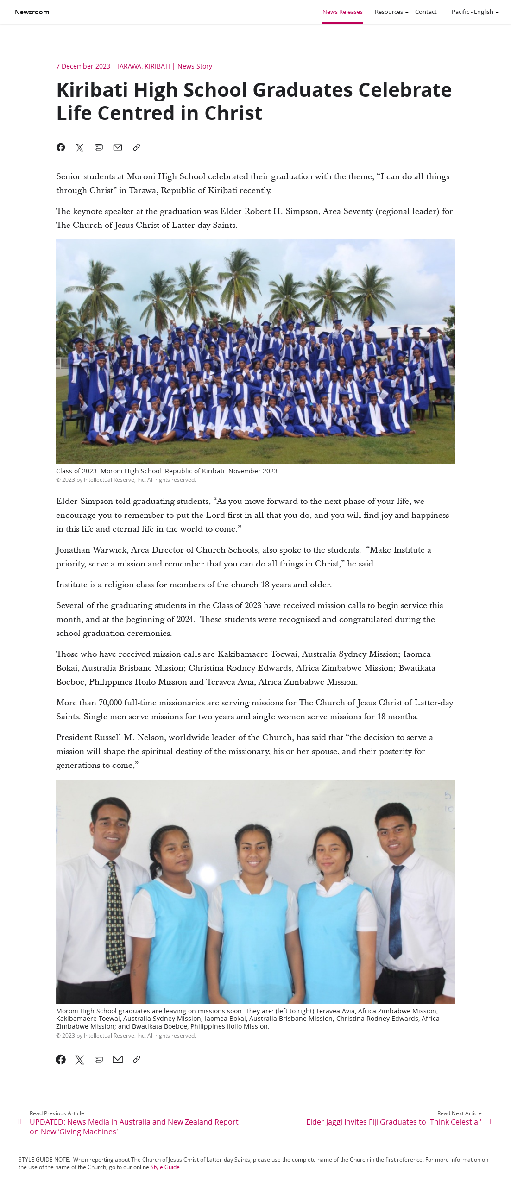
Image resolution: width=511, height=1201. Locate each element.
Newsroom (32, 12)
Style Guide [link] (165, 1167)
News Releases (342, 11)
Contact (426, 11)
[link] (60, 1059)
